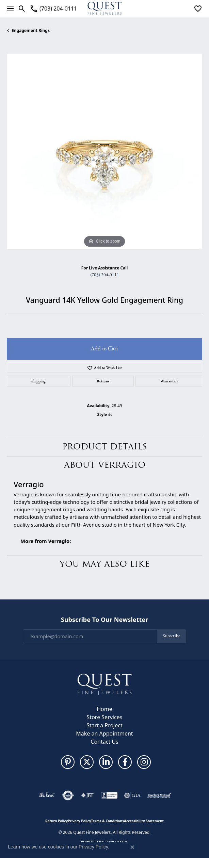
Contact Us (104, 741)
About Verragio (104, 465)
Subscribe (171, 636)
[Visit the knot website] (46, 795)
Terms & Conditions (107, 821)
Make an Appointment (104, 733)
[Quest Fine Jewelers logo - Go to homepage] (104, 8)
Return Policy (56, 821)
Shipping (38, 381)
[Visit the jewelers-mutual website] (159, 795)
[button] (22, 8)
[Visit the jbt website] (87, 795)
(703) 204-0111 (104, 275)
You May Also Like (105, 564)
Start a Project (104, 725)
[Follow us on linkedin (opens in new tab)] (106, 762)
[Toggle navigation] (8, 8)
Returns (103, 381)
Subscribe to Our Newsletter (104, 620)
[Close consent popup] (132, 847)
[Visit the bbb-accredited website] (109, 795)
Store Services (105, 717)
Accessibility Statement (144, 821)
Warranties (169, 381)
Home (104, 709)
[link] (53, 8)
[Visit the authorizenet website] (68, 795)
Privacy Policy (79, 821)
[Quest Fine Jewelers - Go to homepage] (104, 684)
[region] (104, 151)
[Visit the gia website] (132, 795)
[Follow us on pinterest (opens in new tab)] (68, 762)
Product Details (104, 447)
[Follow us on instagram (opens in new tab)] (144, 762)
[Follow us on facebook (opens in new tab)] (125, 762)
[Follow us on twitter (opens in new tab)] (87, 762)
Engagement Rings (31, 30)
